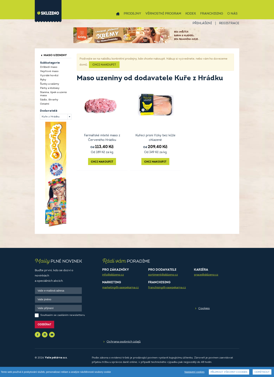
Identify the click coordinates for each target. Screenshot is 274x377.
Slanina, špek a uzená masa (53, 94)
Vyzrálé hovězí (49, 75)
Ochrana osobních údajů (124, 341)
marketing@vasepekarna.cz (120, 287)
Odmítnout (262, 372)
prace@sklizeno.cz (206, 274)
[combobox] (55, 116)
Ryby (43, 79)
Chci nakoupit (104, 64)
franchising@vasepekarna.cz (167, 287)
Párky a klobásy (49, 88)
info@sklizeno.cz (113, 274)
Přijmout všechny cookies (229, 372)
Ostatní (44, 104)
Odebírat (44, 324)
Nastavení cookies (194, 372)
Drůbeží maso (48, 67)
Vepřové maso (49, 71)
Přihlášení (202, 23)
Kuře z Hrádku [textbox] (50, 116)
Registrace (229, 23)
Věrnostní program (163, 13)
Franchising (211, 13)
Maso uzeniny (53, 55)
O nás (232, 13)
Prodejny (132, 13)
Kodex (190, 13)
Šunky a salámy (49, 84)
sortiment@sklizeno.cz (163, 274)
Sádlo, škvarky (49, 99)
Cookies (204, 308)
